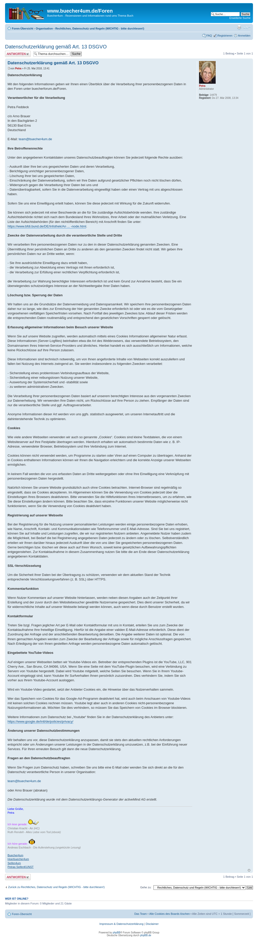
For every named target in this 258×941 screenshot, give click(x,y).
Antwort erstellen (18, 54)
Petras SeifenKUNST (21, 866)
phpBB (116, 932)
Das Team (140, 913)
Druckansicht (239, 27)
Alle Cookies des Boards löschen (169, 913)
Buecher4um (15, 855)
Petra (18, 68)
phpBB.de (145, 935)
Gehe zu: (145, 887)
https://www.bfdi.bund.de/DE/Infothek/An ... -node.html (47, 226)
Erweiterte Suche (239, 17)
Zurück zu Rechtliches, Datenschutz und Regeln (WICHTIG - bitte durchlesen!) (56, 887)
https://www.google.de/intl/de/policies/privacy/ (40, 721)
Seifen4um (14, 863)
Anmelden (244, 35)
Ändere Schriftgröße (246, 27)
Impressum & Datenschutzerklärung (121, 923)
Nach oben (249, 870)
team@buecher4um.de (35, 139)
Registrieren (224, 35)
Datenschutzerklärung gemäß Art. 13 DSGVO (56, 46)
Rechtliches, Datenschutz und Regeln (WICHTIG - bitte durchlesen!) (99, 28)
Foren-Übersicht (22, 28)
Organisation (44, 28)
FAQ (209, 35)
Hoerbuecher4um (18, 859)
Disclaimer (152, 923)
